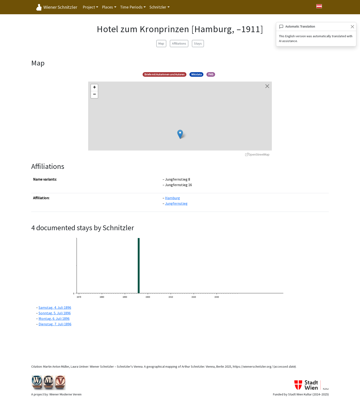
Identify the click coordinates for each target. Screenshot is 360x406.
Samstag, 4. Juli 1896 (55, 307)
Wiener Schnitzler (60, 7)
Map (161, 43)
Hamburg (172, 198)
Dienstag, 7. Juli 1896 (55, 324)
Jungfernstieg (176, 203)
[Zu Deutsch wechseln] (319, 6)
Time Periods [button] (131, 7)
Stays (198, 43)
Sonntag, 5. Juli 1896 (55, 313)
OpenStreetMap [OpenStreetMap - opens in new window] (257, 154)
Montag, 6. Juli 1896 (54, 318)
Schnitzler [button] (157, 7)
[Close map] (267, 86)
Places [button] (107, 7)
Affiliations (179, 43)
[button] (180, 134)
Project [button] (89, 7)
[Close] (352, 26)
